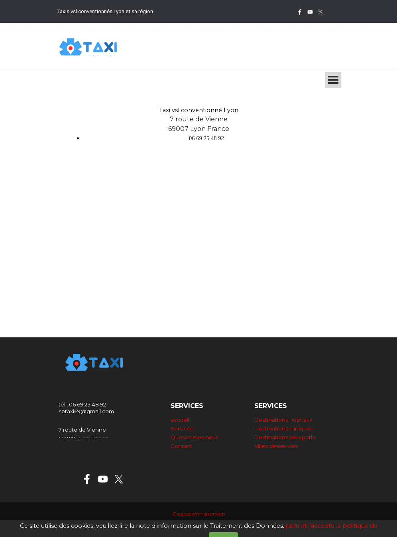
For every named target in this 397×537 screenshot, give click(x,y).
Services (182, 428)
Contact (181, 446)
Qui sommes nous (194, 437)
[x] (320, 12)
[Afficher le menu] (333, 80)
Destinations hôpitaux (283, 419)
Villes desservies (276, 446)
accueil (180, 419)
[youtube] (310, 12)
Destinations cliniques (283, 428)
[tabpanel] (138, 11)
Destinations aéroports (285, 437)
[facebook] (300, 12)
